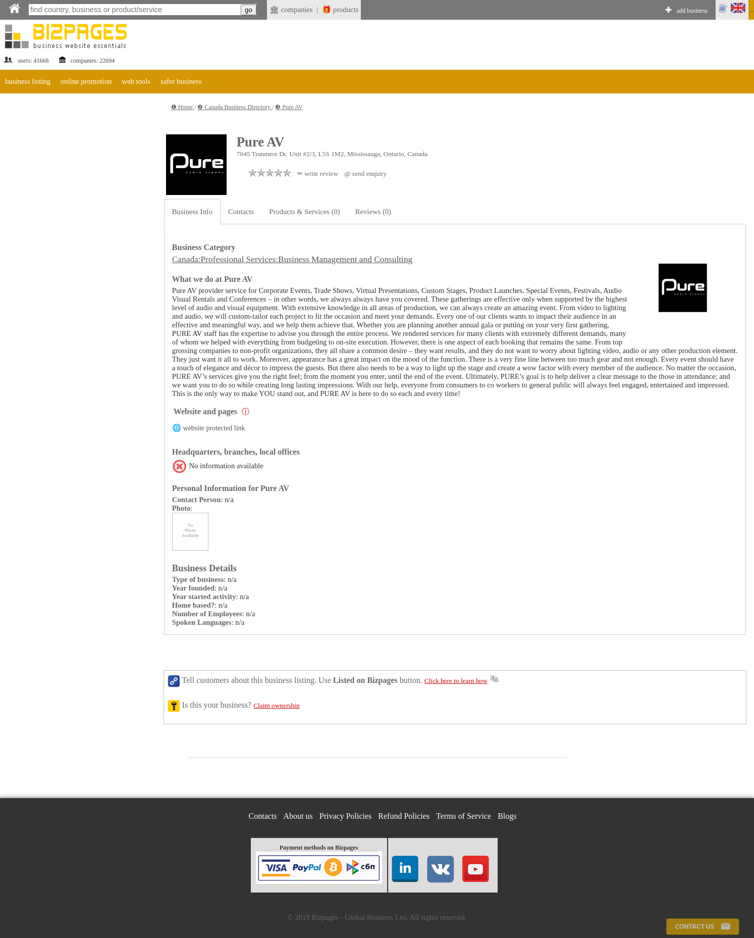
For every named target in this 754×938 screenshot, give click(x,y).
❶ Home (182, 107)
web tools (136, 81)
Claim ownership (276, 705)
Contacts (241, 212)
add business (692, 10)
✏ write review (317, 173)
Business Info (192, 212)
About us (298, 816)
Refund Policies (403, 816)
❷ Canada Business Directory (234, 107)
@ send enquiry (365, 173)
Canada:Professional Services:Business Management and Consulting (292, 259)
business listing (27, 81)
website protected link (214, 428)
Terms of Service (463, 816)
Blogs (507, 816)
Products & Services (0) (304, 212)
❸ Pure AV (288, 107)
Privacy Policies (345, 816)
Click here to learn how (456, 680)
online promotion (86, 81)
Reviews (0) (373, 212)
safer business (181, 81)
